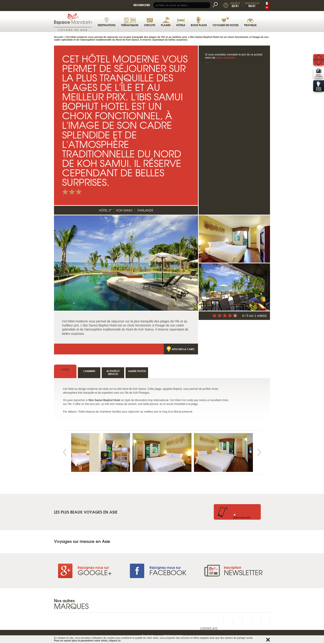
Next (259, 452)
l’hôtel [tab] (65, 369)
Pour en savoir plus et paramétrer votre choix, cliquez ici (87, 640)
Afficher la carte (183, 349)
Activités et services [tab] (112, 372)
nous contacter (225, 57)
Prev (64, 452)
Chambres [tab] (89, 371)
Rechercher (141, 5)
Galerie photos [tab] (137, 371)
